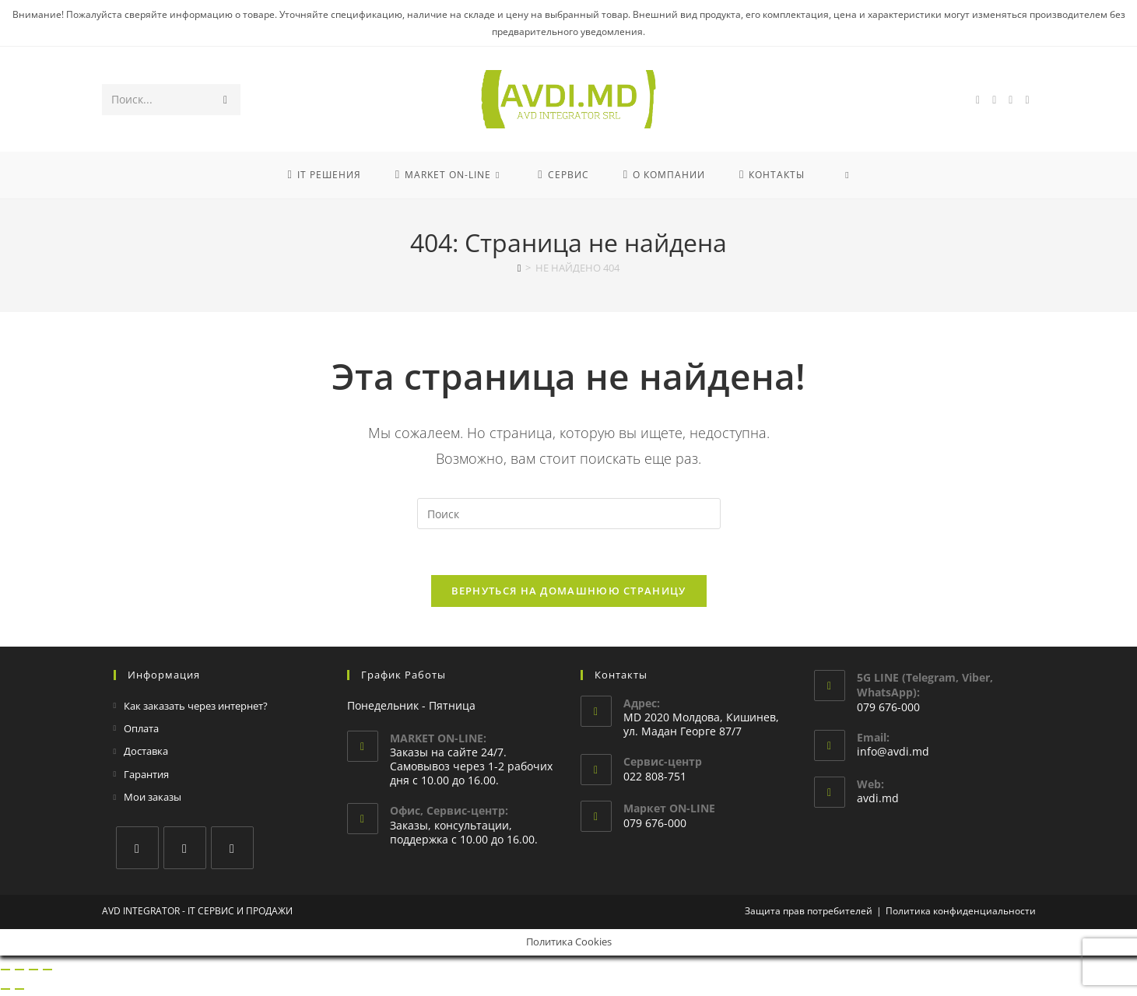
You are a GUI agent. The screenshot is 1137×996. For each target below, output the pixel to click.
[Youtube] (232, 849)
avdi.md (878, 800)
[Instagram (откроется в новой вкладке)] (994, 100)
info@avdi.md (893, 753)
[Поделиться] (33, 971)
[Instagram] (184, 849)
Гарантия (146, 776)
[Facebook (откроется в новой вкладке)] (978, 100)
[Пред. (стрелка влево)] (5, 990)
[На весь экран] (19, 971)
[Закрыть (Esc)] (47, 971)
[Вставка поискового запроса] (569, 513)
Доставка (146, 753)
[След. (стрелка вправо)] (19, 990)
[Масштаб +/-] (5, 971)
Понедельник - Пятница (411, 707)
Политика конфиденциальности (961, 912)
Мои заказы (152, 799)
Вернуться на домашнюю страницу (568, 592)
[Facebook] (137, 849)
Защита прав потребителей (808, 912)
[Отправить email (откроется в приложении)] (1027, 100)
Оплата (141, 731)
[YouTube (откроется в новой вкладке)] (1010, 100)
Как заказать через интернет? (196, 707)
